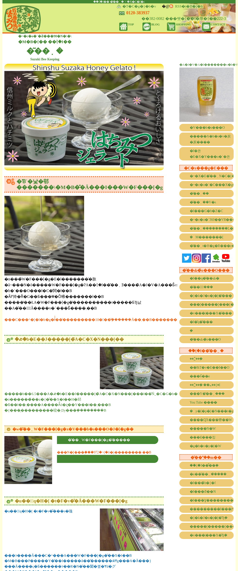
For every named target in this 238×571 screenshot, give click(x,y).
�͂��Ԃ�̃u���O (205, 339)
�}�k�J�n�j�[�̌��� (211, 296)
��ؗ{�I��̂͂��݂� (204, 465)
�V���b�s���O (207, 127)
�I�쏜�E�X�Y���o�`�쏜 (210, 154)
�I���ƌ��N (203, 491)
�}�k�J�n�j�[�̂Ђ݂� (209, 518)
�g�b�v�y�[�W (205, 446)
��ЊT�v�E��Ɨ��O (209, 367)
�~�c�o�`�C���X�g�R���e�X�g (212, 185)
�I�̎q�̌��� (201, 322)
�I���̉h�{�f (203, 483)
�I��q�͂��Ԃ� (205, 278)
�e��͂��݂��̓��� (208, 474)
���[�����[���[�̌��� (212, 304)
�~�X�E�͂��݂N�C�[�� (212, 176)
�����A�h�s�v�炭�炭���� (210, 139)
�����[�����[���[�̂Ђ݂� (212, 526)
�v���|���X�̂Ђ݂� (208, 535)
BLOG (155, 24)
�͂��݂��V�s (203, 202)
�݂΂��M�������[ (206, 237)
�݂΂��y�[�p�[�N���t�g (211, 411)
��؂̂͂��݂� (196, 359)
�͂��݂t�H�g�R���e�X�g (212, 246)
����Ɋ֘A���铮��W (211, 420)
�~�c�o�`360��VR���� (212, 220)
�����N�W (203, 428)
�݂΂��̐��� (193, 331)
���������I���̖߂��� (212, 509)
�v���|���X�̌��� (211, 313)
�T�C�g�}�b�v (139, 6)
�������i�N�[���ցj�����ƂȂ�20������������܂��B (113, 461)
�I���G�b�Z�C (206, 211)
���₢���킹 (202, 437)
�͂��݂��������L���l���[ (212, 228)
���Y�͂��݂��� (207, 394)
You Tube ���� (203, 402)
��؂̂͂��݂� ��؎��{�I (205, 385)
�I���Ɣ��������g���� (212, 500)
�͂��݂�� (199, 193)
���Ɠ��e (200, 376)
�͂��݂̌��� (201, 287)
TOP (131, 24)
